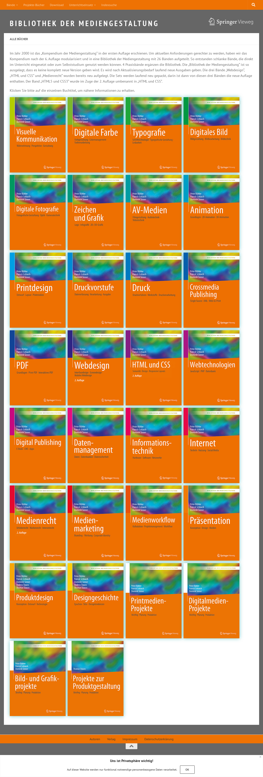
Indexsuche (109, 5)
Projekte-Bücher (33, 5)
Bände (11, 5)
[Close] (260, 757)
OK (187, 769)
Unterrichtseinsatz (81, 5)
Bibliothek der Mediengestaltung (84, 21)
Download (57, 5)
